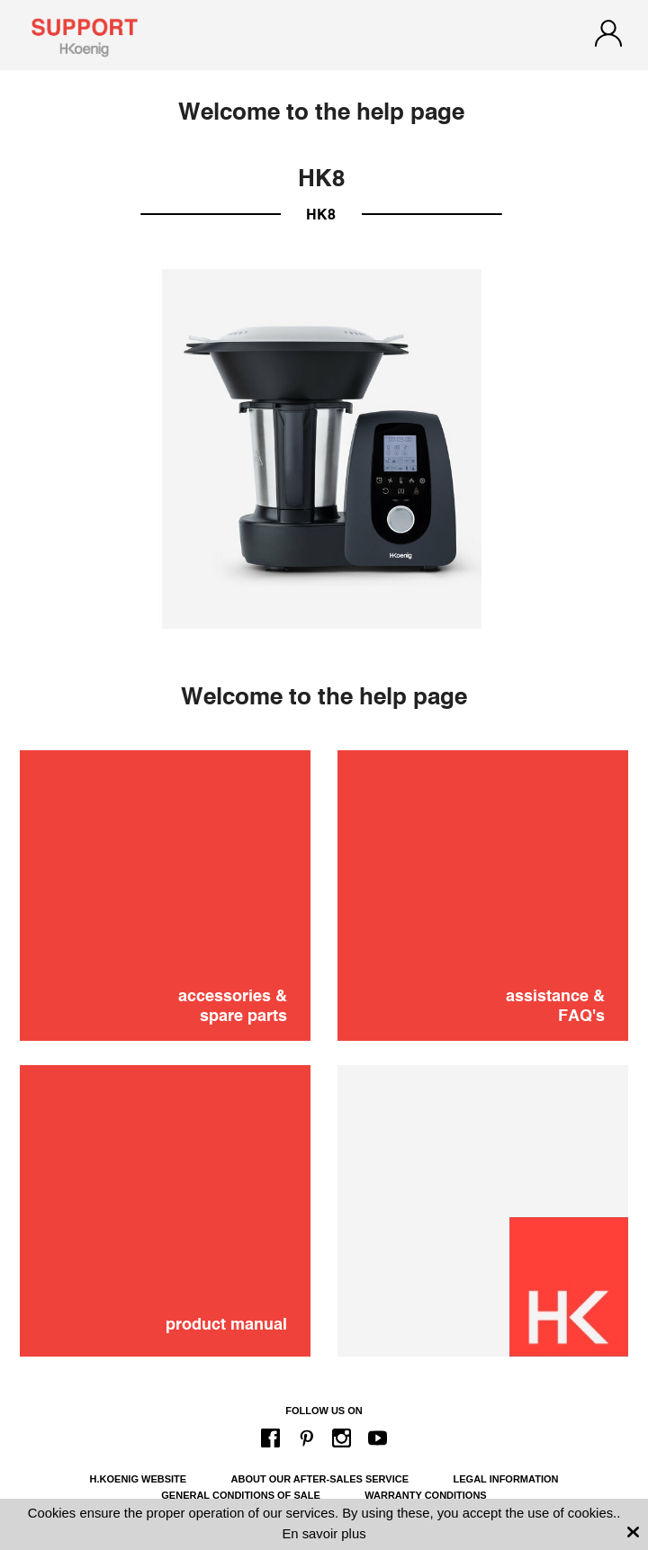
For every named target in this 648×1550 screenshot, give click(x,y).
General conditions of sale (240, 1495)
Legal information (506, 1479)
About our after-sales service (320, 1479)
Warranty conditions (425, 1495)
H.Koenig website (138, 1479)
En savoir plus (323, 1534)
